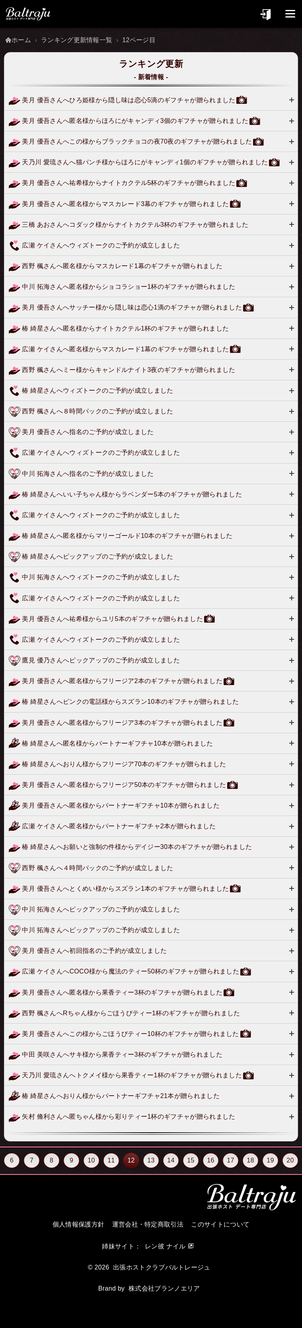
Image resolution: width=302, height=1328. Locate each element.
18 (250, 1160)
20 (290, 1160)
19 (270, 1160)
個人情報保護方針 (79, 1224)
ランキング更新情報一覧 (77, 40)
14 (170, 1160)
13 (150, 1160)
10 (91, 1160)
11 (111, 1160)
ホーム (21, 40)
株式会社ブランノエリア (164, 1288)
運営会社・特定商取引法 (148, 1224)
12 (131, 1160)
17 (230, 1160)
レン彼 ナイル (165, 1246)
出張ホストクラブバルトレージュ (161, 1267)
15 (190, 1160)
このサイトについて (220, 1224)
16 (210, 1160)
